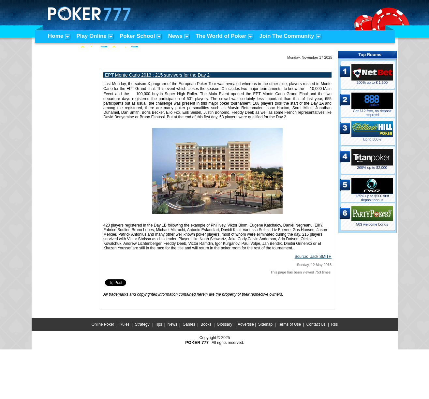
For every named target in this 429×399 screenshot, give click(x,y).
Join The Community (286, 36)
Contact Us (316, 324)
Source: (313, 256)
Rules (125, 324)
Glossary (224, 324)
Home (55, 36)
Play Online (91, 36)
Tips (158, 324)
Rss (334, 324)
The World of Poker (221, 36)
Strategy (142, 324)
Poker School (137, 36)
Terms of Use (289, 324)
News (175, 36)
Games (189, 324)
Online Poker (103, 324)
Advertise (246, 324)
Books (205, 324)
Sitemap (265, 324)
